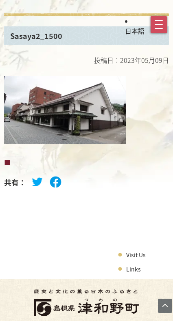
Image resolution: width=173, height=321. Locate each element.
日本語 (135, 31)
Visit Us (136, 255)
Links (133, 269)
